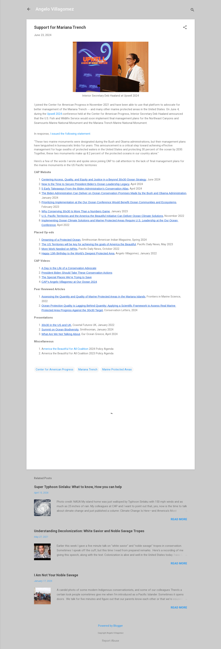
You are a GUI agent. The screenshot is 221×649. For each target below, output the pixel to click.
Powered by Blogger (110, 625)
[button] (185, 27)
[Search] (192, 10)
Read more (179, 519)
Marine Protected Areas (117, 369)
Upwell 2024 (54, 114)
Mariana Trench (87, 369)
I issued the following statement (70, 133)
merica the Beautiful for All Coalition (65, 349)
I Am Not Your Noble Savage (56, 575)
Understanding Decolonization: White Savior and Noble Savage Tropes (89, 531)
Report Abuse (110, 640)
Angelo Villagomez (55, 9)
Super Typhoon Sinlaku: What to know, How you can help (78, 487)
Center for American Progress (54, 369)
